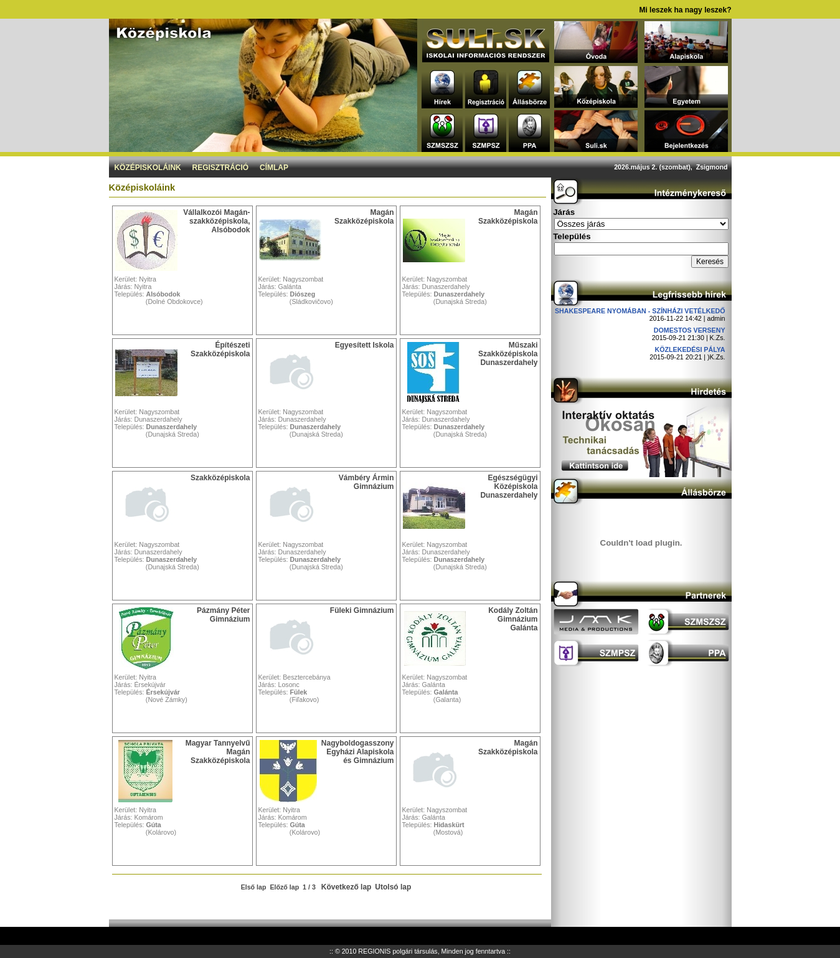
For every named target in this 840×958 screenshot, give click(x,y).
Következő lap (346, 887)
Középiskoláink (147, 167)
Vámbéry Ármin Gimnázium (366, 482)
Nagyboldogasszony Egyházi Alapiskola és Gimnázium (357, 752)
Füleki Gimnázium (362, 610)
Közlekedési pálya (690, 349)
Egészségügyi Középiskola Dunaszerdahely (508, 486)
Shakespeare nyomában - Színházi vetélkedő (640, 311)
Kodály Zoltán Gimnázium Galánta (512, 619)
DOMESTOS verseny (689, 330)
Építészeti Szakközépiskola (220, 349)
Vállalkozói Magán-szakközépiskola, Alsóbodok (216, 221)
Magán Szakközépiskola (364, 216)
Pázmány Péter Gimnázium (223, 615)
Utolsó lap (393, 887)
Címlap (274, 167)
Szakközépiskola (220, 477)
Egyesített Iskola (364, 345)
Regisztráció (220, 167)
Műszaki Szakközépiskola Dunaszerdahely (507, 354)
